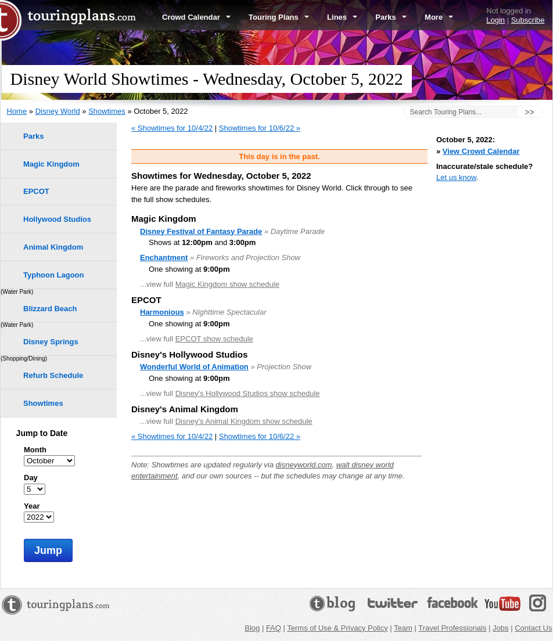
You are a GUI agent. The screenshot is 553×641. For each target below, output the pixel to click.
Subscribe (528, 20)
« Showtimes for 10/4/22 (172, 128)
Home (17, 111)
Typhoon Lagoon (53, 275)
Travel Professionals (452, 628)
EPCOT (36, 191)
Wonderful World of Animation (194, 366)
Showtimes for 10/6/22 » (259, 128)
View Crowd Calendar (481, 151)
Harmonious (162, 312)
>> (529, 112)
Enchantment (164, 257)
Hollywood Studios (57, 219)
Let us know (456, 177)
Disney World (57, 111)
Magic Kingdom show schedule (227, 284)
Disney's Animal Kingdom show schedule (244, 421)
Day (31, 477)
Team (403, 628)
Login (495, 20)
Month (35, 449)
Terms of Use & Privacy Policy (337, 628)
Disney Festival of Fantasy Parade (201, 231)
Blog (252, 628)
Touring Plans (279, 17)
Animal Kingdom (53, 247)
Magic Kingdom (51, 164)
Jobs (500, 628)
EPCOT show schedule (214, 338)
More (439, 17)
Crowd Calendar (196, 17)
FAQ (273, 628)
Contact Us (533, 628)
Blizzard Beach (50, 308)
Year (32, 506)
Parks (391, 17)
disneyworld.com (304, 464)
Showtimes (106, 111)
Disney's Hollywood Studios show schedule (247, 393)
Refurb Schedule (53, 375)
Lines (342, 17)
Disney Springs (50, 341)
